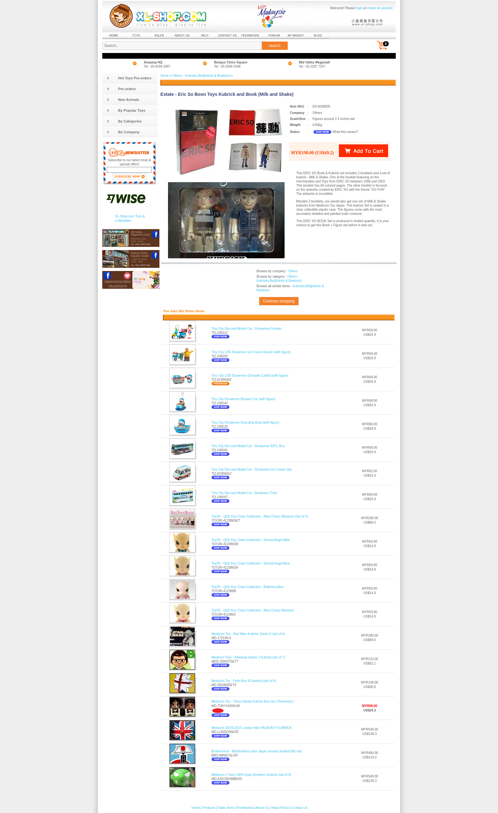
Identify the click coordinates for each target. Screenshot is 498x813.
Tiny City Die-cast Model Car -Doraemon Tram (244, 493)
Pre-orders (121, 88)
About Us (261, 808)
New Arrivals (123, 99)
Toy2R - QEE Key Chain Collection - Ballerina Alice (248, 587)
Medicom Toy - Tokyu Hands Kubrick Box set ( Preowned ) (253, 701)
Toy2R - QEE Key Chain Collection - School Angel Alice (251, 563)
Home (164, 75)
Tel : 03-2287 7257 (312, 66)
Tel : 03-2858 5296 (227, 66)
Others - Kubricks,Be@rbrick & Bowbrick (201, 75)
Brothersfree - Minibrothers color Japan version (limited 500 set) (257, 751)
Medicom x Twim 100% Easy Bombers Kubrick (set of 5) (251, 775)
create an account (380, 8)
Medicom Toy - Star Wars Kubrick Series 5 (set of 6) (248, 634)
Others (293, 271)
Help (274, 808)
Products (209, 808)
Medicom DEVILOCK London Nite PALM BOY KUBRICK (252, 728)
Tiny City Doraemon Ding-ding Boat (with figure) (245, 422)
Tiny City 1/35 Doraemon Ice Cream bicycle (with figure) (251, 352)
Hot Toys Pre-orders (129, 78)
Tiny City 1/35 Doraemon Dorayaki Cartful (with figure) (250, 375)
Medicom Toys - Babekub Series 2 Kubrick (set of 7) (248, 657)
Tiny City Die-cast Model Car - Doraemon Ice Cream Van (252, 469)
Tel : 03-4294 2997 (157, 66)
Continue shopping (279, 301)
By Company (123, 132)
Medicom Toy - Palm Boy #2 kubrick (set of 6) (244, 681)
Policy (284, 808)
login (359, 8)
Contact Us (299, 808)
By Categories (124, 121)
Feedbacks (245, 808)
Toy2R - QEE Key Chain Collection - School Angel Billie (251, 540)
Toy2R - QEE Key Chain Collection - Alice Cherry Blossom (253, 610)
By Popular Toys (126, 110)
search (274, 45)
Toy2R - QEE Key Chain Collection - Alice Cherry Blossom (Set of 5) (260, 516)
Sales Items (226, 808)
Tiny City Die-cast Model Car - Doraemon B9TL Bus (248, 446)
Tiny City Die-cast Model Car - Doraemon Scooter (247, 328)
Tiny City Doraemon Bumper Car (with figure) (243, 399)
